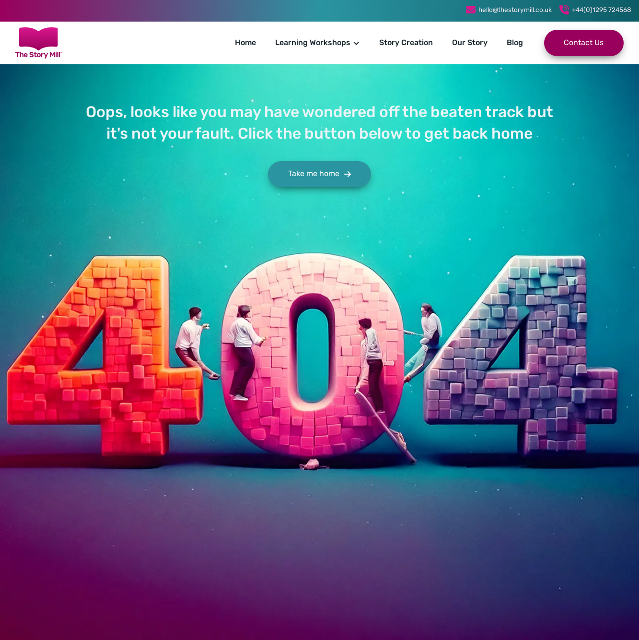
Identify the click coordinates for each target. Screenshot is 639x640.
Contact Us (584, 43)
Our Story (470, 43)
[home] (38, 43)
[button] (318, 43)
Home (245, 43)
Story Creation (406, 43)
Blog (515, 43)
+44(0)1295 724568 (601, 10)
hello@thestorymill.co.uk (515, 10)
